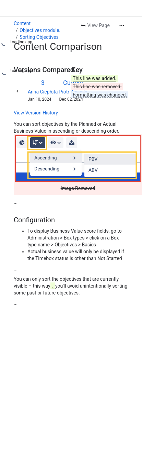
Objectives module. (40, 30)
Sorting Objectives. (40, 37)
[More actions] (121, 25)
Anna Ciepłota (43, 91)
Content (22, 23)
